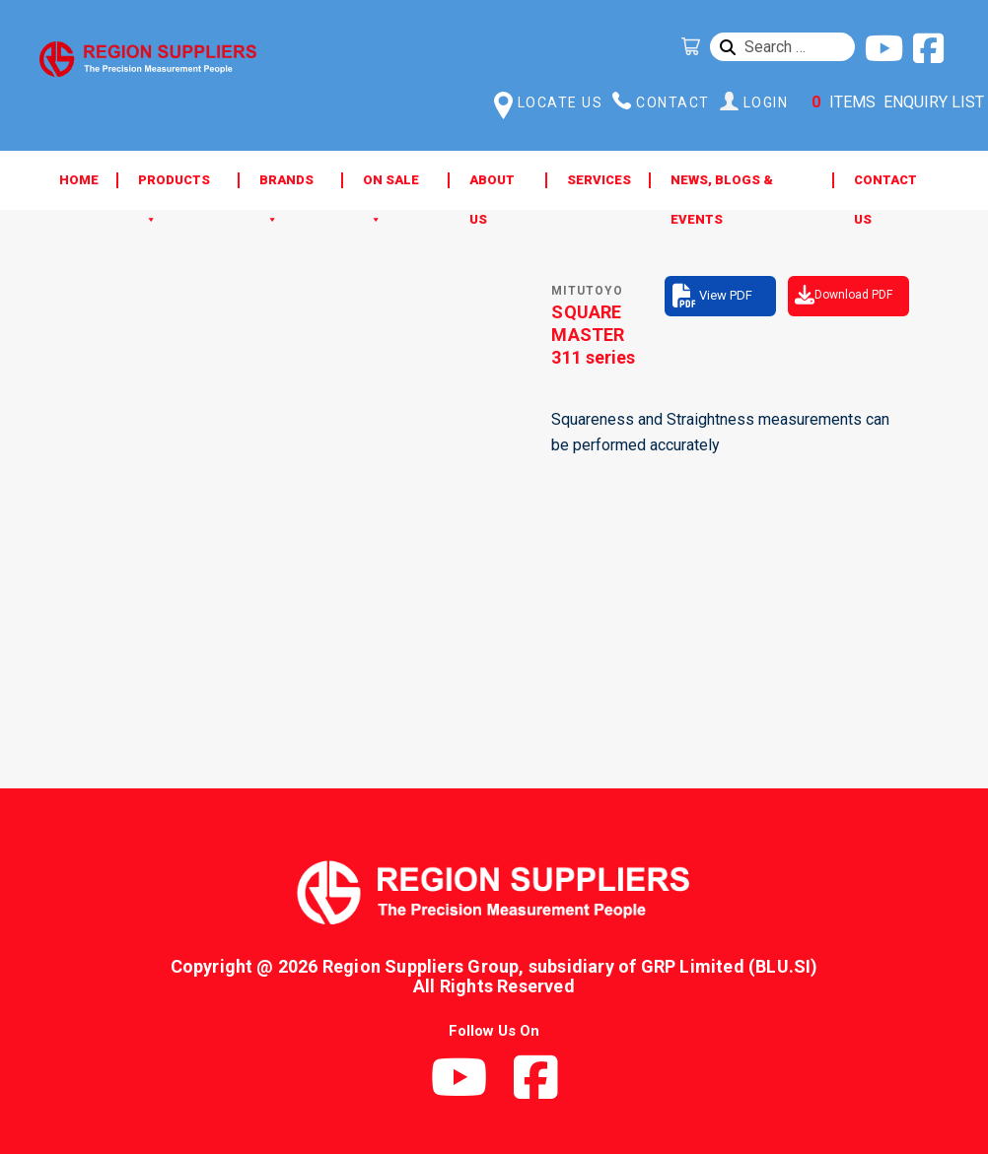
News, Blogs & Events (721, 186)
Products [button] (174, 186)
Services (599, 179)
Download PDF (853, 295)
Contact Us (885, 186)
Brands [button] (286, 186)
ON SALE (391, 186)
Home (79, 179)
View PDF (725, 295)
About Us (492, 186)
